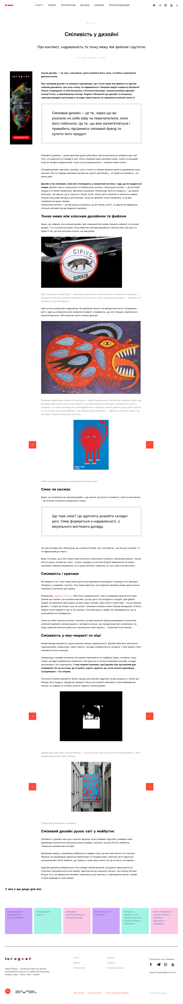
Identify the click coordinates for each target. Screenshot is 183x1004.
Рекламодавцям (119, 5)
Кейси (52, 5)
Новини (99, 5)
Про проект (79, 993)
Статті (39, 5)
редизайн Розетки (63, 596)
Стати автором (95, 993)
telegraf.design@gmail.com (150, 972)
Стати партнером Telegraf (117, 993)
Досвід (84, 5)
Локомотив (68, 5)
